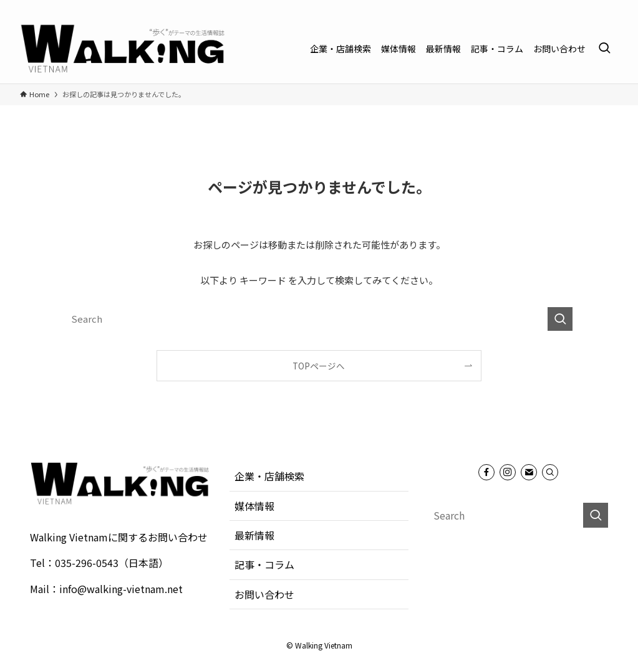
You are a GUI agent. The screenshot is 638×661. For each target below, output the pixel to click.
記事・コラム (264, 564)
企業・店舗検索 (269, 475)
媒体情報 (254, 505)
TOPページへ (318, 365)
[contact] (610, 7)
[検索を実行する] (560, 319)
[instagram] (594, 7)
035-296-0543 (86, 562)
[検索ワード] (319, 319)
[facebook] (577, 7)
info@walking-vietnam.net (121, 588)
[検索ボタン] (604, 48)
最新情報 (254, 535)
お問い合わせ (264, 594)
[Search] (550, 472)
